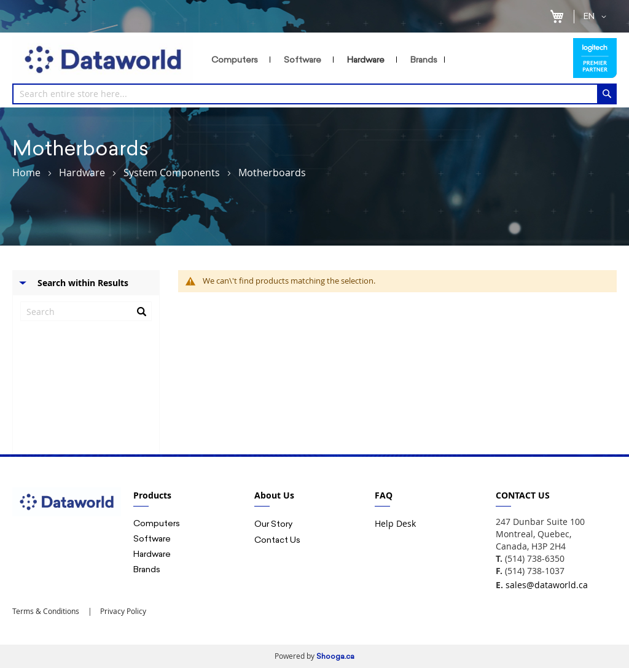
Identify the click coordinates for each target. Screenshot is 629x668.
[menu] (386, 59)
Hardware (82, 172)
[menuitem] (237, 59)
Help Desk (395, 523)
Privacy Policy (122, 611)
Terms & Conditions (45, 611)
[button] (597, 16)
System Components (171, 172)
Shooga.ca (335, 656)
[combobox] (314, 94)
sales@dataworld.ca (547, 585)
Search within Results (82, 283)
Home (26, 172)
